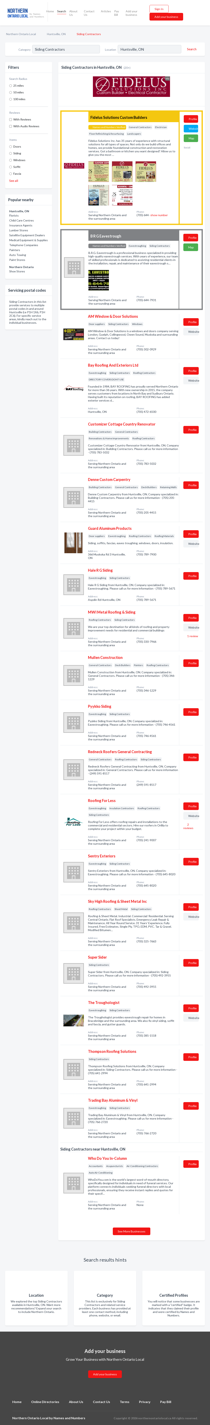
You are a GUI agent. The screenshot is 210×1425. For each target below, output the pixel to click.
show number (159, 215)
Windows (19, 160)
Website (193, 128)
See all (13, 180)
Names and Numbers (69, 1418)
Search (61, 11)
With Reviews (22, 119)
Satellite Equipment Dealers (27, 235)
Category (24, 49)
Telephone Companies (23, 245)
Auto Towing (17, 255)
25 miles (18, 85)
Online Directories (45, 1402)
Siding (17, 153)
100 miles (19, 99)
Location (110, 49)
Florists (14, 215)
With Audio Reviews (26, 126)
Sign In (159, 9)
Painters (14, 250)
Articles (106, 11)
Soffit (17, 167)
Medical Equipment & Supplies (28, 240)
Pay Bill (116, 12)
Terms (124, 1402)
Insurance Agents (20, 225)
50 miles (18, 92)
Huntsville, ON (56, 34)
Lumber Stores (18, 230)
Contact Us (89, 12)
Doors (17, 146)
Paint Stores (17, 260)
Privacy (145, 1402)
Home (50, 11)
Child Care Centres (21, 220)
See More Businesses (131, 1231)
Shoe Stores (17, 271)
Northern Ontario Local (21, 34)
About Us (73, 12)
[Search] (191, 49)
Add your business (131, 12)
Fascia (17, 173)
